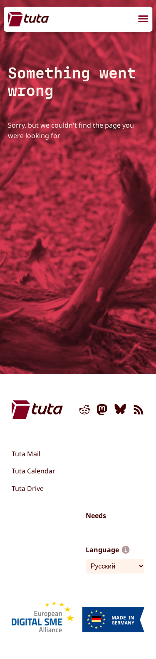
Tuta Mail (26, 453)
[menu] (143, 20)
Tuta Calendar (33, 470)
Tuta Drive (28, 488)
